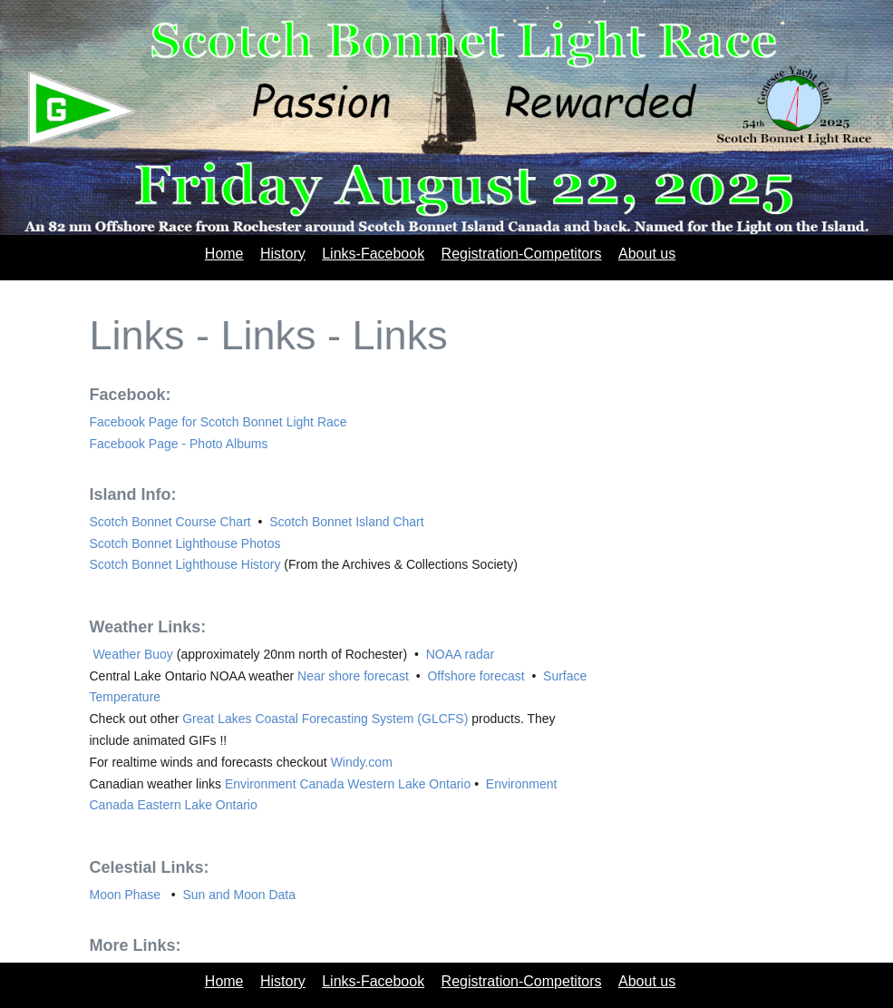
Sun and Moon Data (239, 894)
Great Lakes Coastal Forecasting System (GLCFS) (326, 718)
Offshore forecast (477, 676)
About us (646, 253)
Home (224, 253)
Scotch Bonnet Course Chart (172, 521)
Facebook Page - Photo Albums (179, 443)
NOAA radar (460, 654)
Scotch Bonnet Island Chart (346, 521)
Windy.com (362, 762)
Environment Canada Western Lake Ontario (348, 784)
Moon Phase (127, 894)
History (283, 253)
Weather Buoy (133, 654)
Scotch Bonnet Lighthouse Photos (185, 543)
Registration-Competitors (522, 253)
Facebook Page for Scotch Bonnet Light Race (218, 422)
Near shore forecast (355, 676)
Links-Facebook (373, 253)
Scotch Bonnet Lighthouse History (187, 564)
